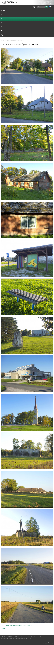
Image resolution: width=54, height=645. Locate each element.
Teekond (3, 15)
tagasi (4, 628)
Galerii (2, 40)
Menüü (2, 6)
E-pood (3, 35)
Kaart (2, 23)
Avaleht (3, 11)
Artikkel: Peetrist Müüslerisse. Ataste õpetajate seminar (19, 625)
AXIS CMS (48, 643)
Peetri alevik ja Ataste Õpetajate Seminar (14, 40)
